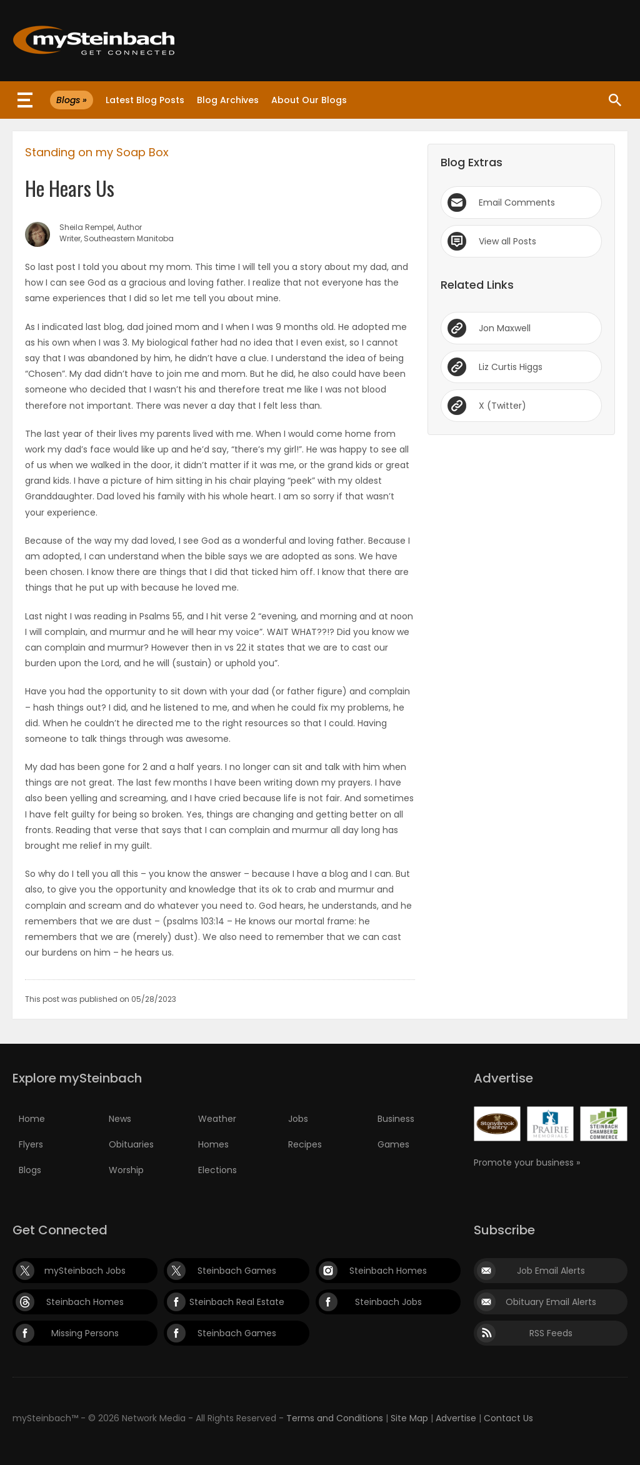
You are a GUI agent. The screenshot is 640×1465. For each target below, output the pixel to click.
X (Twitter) (502, 405)
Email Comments (517, 202)
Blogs (30, 1170)
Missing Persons (85, 1333)
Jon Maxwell (505, 328)
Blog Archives (228, 100)
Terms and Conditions (334, 1418)
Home (32, 1118)
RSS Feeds (550, 1333)
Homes (213, 1144)
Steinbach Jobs (388, 1302)
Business (396, 1118)
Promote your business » (527, 1162)
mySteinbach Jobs (85, 1270)
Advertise (456, 1418)
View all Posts (507, 241)
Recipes (305, 1144)
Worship (126, 1170)
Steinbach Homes (388, 1270)
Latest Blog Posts (145, 100)
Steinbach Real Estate (236, 1302)
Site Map (409, 1418)
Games (393, 1144)
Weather (217, 1118)
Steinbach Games (237, 1270)
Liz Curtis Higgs (510, 367)
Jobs (298, 1118)
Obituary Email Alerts (551, 1302)
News (120, 1118)
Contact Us (508, 1418)
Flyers (31, 1144)
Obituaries (131, 1144)
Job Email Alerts (551, 1270)
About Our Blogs (309, 100)
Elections (217, 1170)
